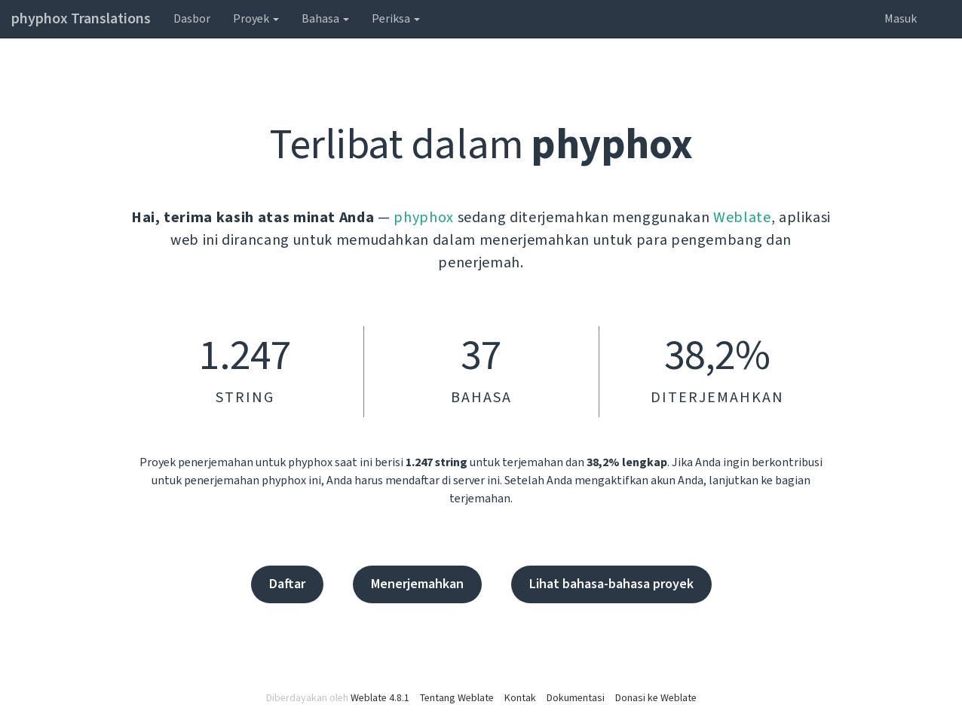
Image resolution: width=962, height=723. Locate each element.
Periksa (396, 19)
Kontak (520, 698)
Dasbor (191, 19)
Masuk (900, 19)
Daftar (287, 584)
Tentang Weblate (457, 698)
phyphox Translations (81, 18)
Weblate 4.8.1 (380, 698)
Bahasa (325, 19)
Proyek (256, 19)
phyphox (424, 217)
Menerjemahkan (417, 584)
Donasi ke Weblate (656, 698)
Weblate (742, 217)
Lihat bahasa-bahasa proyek (611, 584)
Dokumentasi (576, 698)
